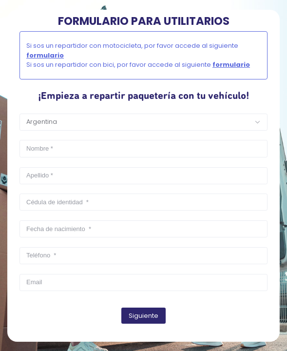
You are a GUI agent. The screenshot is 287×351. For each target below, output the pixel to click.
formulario (45, 55)
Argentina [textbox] (41, 121)
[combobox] (143, 122)
